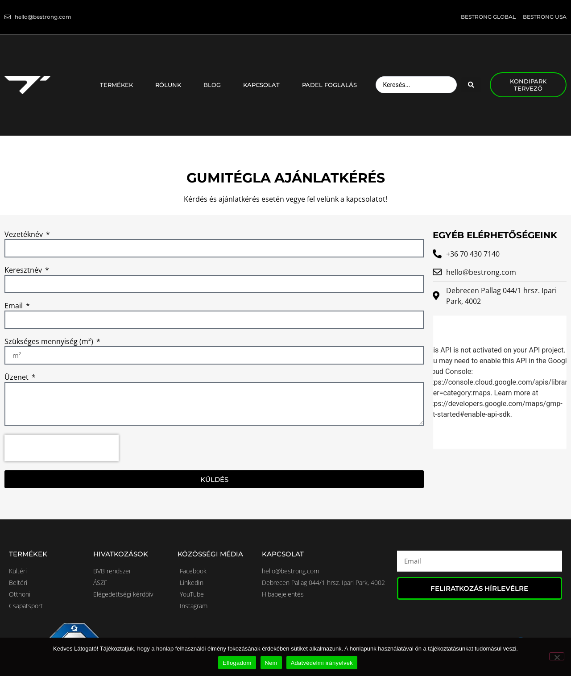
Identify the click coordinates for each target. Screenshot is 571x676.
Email (14, 306)
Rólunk (170, 84)
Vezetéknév (24, 235)
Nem (271, 662)
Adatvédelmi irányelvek (322, 662)
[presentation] (61, 448)
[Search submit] (471, 84)
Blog (214, 84)
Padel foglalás (329, 84)
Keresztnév (24, 270)
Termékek (118, 84)
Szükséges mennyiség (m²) (49, 342)
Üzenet (17, 377)
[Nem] (556, 656)
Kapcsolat (263, 84)
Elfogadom (237, 662)
